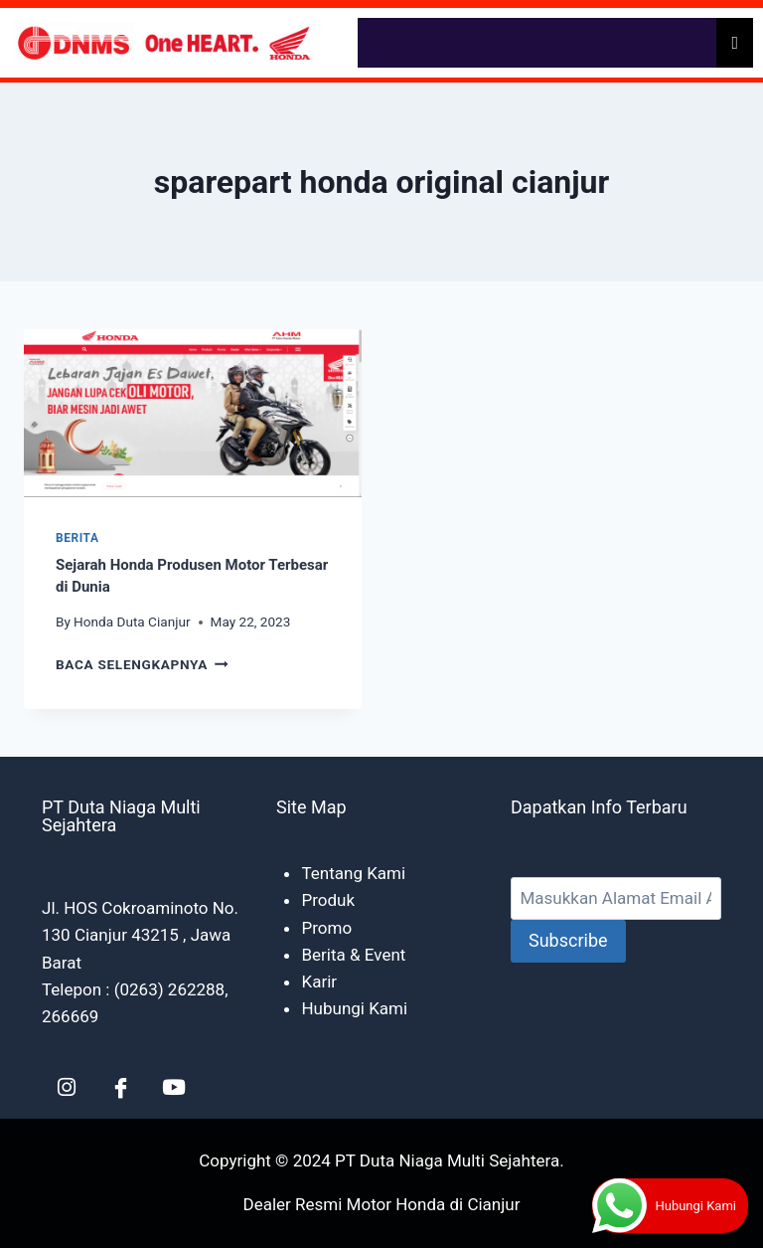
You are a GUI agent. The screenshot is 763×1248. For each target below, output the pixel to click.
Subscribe (568, 940)
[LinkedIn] (66, 1087)
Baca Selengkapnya (142, 664)
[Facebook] (120, 1087)
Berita (77, 538)
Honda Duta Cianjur (132, 621)
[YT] (174, 1087)
